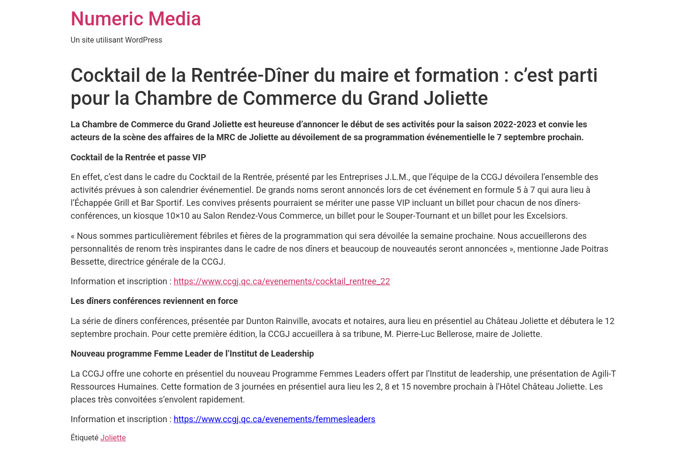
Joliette (113, 437)
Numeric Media (136, 19)
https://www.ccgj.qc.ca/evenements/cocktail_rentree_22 (282, 281)
